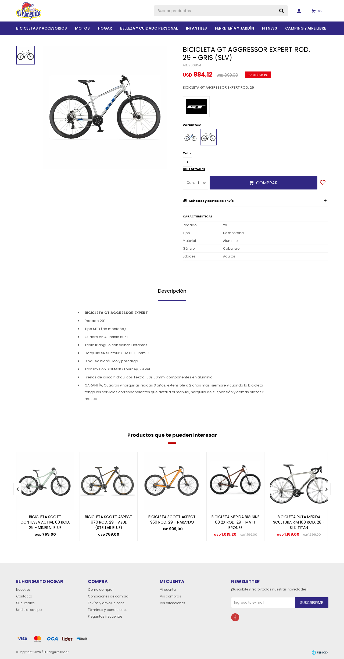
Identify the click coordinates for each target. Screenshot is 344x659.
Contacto (24, 596)
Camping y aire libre (305, 28)
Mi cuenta (168, 589)
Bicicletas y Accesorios (41, 28)
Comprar (267, 183)
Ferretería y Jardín (234, 28)
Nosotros (23, 589)
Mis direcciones (172, 603)
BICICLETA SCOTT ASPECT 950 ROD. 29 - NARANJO (172, 519)
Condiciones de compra (108, 596)
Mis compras (170, 596)
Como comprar (101, 589)
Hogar (105, 28)
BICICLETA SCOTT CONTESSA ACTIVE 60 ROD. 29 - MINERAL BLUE (45, 522)
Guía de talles (194, 169)
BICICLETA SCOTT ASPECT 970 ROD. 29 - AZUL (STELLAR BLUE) (108, 522)
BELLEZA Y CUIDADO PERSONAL (149, 28)
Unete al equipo (29, 609)
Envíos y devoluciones (106, 603)
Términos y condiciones (107, 609)
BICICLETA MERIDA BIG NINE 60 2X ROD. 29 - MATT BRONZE (235, 522)
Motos (82, 28)
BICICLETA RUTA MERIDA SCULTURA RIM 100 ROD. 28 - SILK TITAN (299, 522)
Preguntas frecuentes (105, 616)
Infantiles (196, 28)
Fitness (269, 28)
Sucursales (25, 603)
